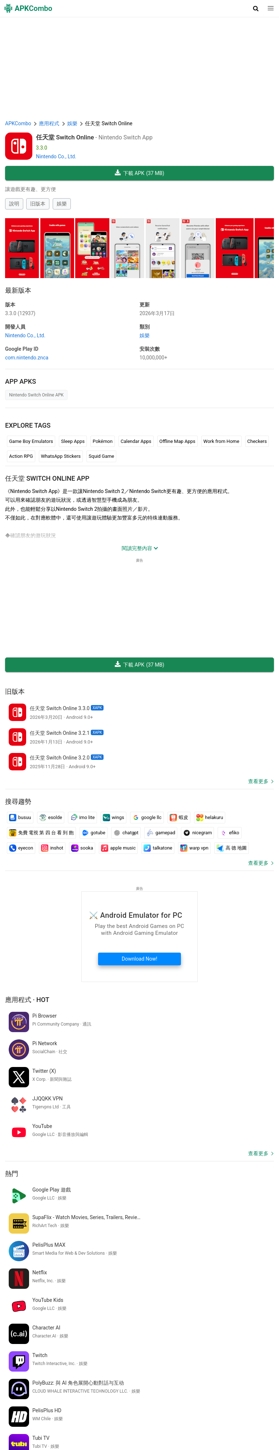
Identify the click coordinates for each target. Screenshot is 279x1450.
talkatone (157, 848)
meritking (102, 1356)
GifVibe (92, 1424)
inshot (52, 848)
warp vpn (194, 848)
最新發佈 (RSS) (24, 1436)
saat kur (79, 1356)
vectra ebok (123, 1344)
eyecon (21, 848)
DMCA (147, 1413)
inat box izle (153, 1344)
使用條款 (101, 1413)
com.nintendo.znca (26, 358)
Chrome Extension (202, 1413)
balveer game (21, 1356)
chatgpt (125, 832)
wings (113, 817)
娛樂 (62, 204)
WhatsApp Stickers (61, 456)
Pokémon (103, 441)
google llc (147, 817)
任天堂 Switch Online (65, 137)
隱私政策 (125, 1413)
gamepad (160, 832)
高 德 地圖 (232, 848)
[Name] (132, 1383)
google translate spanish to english (209, 1344)
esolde (50, 817)
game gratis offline (66, 1344)
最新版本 (18, 290)
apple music (118, 848)
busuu (20, 817)
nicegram (197, 832)
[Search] (266, 1383)
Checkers (257, 441)
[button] (256, 8)
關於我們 (77, 1413)
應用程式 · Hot (27, 999)
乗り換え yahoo (23, 1344)
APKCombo (18, 123)
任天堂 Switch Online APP (47, 478)
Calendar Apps (136, 441)
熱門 (11, 1118)
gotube (93, 832)
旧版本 (37, 204)
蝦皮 (179, 817)
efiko (229, 832)
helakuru (209, 817)
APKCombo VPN (245, 1413)
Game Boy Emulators (31, 441)
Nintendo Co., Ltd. (56, 156)
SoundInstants (63, 1424)
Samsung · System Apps (184, 1424)
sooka (82, 848)
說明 (14, 204)
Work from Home (221, 441)
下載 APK (139, 173)
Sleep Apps (73, 441)
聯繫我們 (168, 1413)
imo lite (82, 817)
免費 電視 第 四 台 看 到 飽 (41, 832)
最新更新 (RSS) (233, 1424)
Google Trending (25, 1424)
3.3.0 (20, 313)
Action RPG (21, 456)
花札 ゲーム (53, 1356)
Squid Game (101, 456)
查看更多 (258, 781)
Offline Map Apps (177, 441)
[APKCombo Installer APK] (139, 1296)
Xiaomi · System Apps (128, 1424)
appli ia (98, 1344)
